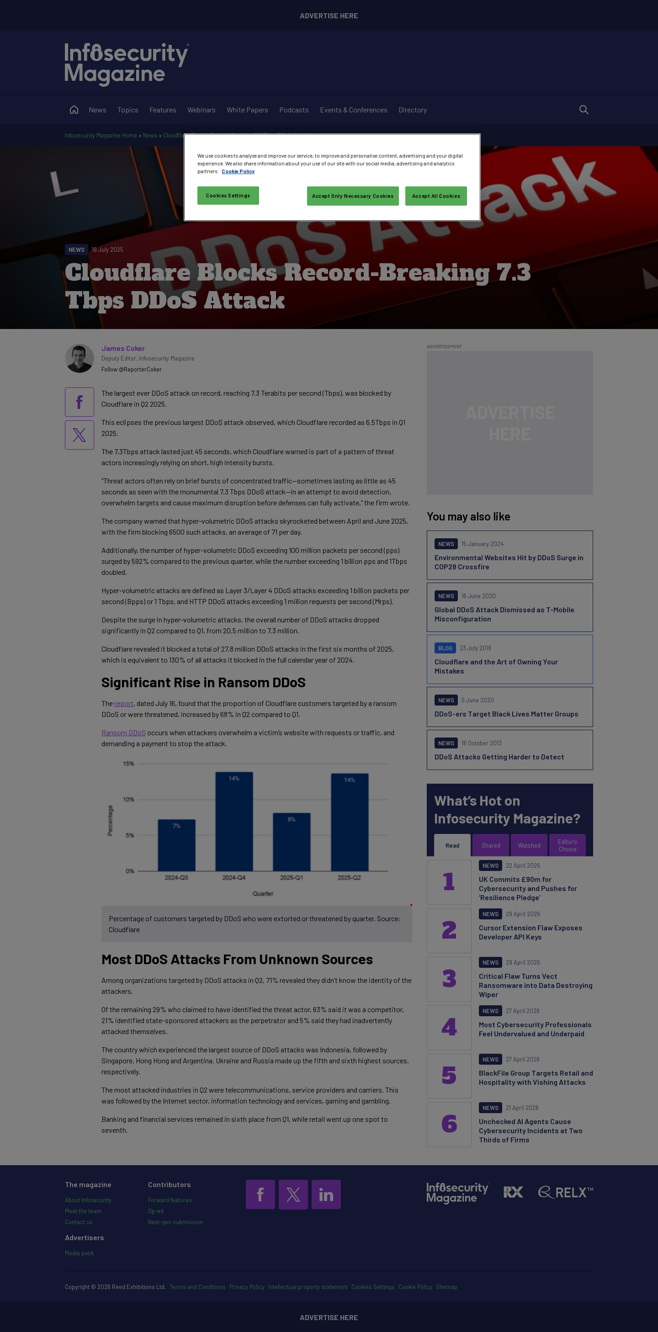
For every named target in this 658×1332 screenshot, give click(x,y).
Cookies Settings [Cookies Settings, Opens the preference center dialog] (228, 195)
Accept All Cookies (436, 196)
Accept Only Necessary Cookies (353, 196)
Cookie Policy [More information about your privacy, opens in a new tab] (238, 171)
